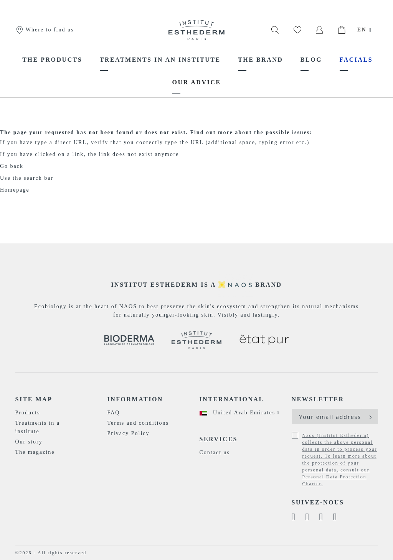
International (232, 399)
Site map (34, 399)
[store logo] (196, 30)
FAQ (113, 412)
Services (219, 439)
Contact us (215, 452)
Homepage (15, 190)
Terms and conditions (138, 423)
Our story (29, 442)
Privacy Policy (128, 433)
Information (135, 399)
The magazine (35, 452)
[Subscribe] (370, 416)
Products (27, 412)
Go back (11, 166)
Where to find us (44, 30)
